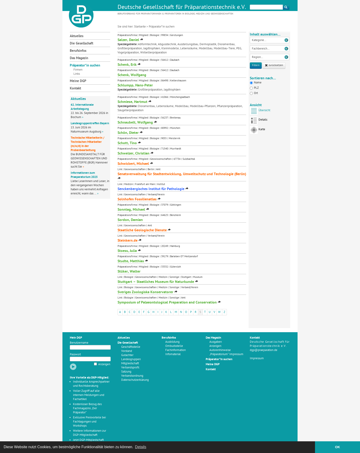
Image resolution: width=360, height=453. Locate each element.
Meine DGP (78, 81)
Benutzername (79, 343)
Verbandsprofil (130, 368)
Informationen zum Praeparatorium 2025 (84, 175)
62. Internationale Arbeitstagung (82, 107)
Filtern (255, 65)
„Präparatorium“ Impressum (226, 354)
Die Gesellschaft (81, 43)
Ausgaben (215, 342)
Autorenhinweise (220, 350)
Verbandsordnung (132, 376)
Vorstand (126, 351)
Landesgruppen (131, 359)
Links (76, 74)
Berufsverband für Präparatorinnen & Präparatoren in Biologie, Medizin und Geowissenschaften (175, 13)
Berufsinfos (78, 51)
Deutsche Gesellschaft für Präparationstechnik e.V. (182, 8)
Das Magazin (79, 58)
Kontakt (75, 88)
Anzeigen (104, 364)
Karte (257, 130)
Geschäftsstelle (130, 347)
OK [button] (337, 447)
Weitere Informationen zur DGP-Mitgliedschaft (89, 433)
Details (258, 121)
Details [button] (140, 447)
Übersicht (260, 111)
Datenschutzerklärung (135, 380)
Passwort (75, 354)
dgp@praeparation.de (263, 350)
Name (256, 83)
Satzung (126, 372)
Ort (254, 93)
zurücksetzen (274, 65)
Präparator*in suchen (85, 66)
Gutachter (127, 355)
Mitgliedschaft (130, 363)
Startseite (140, 27)
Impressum (257, 358)
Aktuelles (76, 36)
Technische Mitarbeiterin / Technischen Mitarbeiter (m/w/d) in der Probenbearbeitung (87, 144)
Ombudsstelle (174, 346)
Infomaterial (173, 354)
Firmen (77, 70)
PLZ (254, 88)
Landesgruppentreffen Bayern (90, 123)
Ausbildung (172, 342)
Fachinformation (175, 350)
